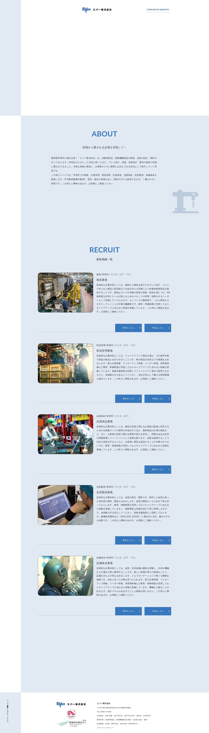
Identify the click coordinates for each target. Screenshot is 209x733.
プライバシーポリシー (105, 728)
